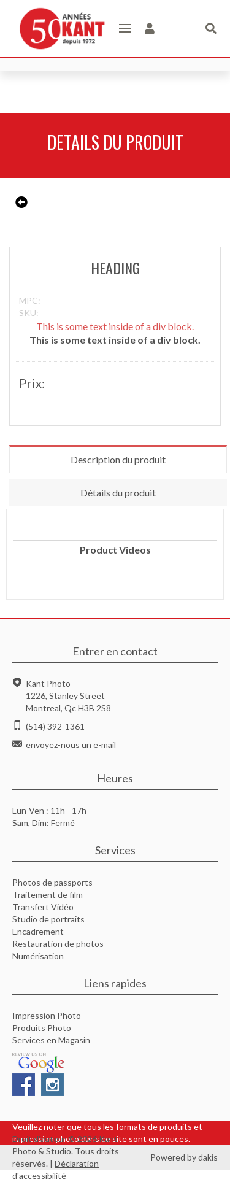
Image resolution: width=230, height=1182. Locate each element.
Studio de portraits (48, 919)
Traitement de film (47, 894)
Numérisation (38, 956)
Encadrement (38, 931)
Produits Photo (41, 1027)
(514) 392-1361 (55, 726)
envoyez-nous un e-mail (71, 745)
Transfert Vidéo (43, 907)
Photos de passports (52, 882)
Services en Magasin (51, 1040)
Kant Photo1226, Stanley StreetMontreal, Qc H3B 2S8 (68, 695)
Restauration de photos (58, 943)
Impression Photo (46, 1015)
